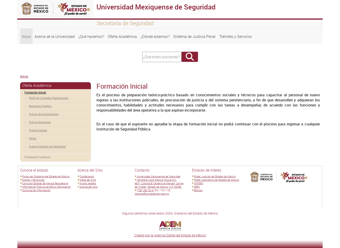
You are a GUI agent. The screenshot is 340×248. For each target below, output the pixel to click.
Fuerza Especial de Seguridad (47, 146)
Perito (32, 138)
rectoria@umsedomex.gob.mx (152, 193)
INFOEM (198, 183)
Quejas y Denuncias (33, 179)
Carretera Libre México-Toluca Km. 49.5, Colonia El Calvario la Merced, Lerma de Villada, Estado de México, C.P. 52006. (159, 183)
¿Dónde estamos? (155, 36)
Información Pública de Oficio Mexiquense (46, 186)
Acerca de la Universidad (54, 36)
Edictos (198, 190)
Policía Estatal (38, 130)
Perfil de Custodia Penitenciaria (48, 98)
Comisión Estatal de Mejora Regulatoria (45, 183)
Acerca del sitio (89, 186)
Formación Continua (37, 157)
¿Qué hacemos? (91, 36)
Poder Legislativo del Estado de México (216, 179)
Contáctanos (87, 176)
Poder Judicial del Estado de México (215, 176)
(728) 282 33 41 (145, 190)
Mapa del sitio (88, 179)
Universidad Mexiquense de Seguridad (158, 176)
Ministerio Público (40, 106)
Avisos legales (88, 183)
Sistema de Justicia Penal (194, 36)
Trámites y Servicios (235, 36)
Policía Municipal (40, 122)
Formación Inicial (35, 92)
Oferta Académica (122, 36)
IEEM (197, 186)
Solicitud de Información (36, 190)
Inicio (26, 36)
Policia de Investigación (44, 114)
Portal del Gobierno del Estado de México (46, 176)
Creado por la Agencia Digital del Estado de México (170, 235)
